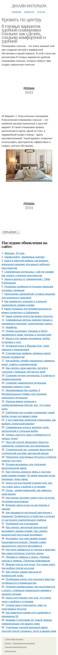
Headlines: (11, 327)
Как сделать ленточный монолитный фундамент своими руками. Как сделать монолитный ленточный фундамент (25, 531)
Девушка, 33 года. (14, 253)
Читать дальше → (10, 232)
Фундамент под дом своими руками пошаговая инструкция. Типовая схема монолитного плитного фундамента (24, 542)
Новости (29, 11)
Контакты (8, 643)
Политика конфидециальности (16, 647)
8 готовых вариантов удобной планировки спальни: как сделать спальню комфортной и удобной (24, 33)
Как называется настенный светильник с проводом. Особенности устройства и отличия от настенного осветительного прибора (28, 516)
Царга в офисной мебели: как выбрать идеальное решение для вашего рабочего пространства (26, 264)
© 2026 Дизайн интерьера (14, 639)
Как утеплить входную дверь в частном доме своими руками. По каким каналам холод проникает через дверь (28, 476)
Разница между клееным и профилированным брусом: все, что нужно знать (26, 405)
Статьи (41, 11)
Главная (16, 11)
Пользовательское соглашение (24, 643)
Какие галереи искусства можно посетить (29, 316)
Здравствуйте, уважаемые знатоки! (24, 257)
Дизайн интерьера (29, 6)
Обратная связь (10, 651)
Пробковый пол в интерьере (22, 523)
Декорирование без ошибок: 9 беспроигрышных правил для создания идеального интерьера (24, 394)
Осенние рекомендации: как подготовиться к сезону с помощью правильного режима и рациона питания (28, 590)
